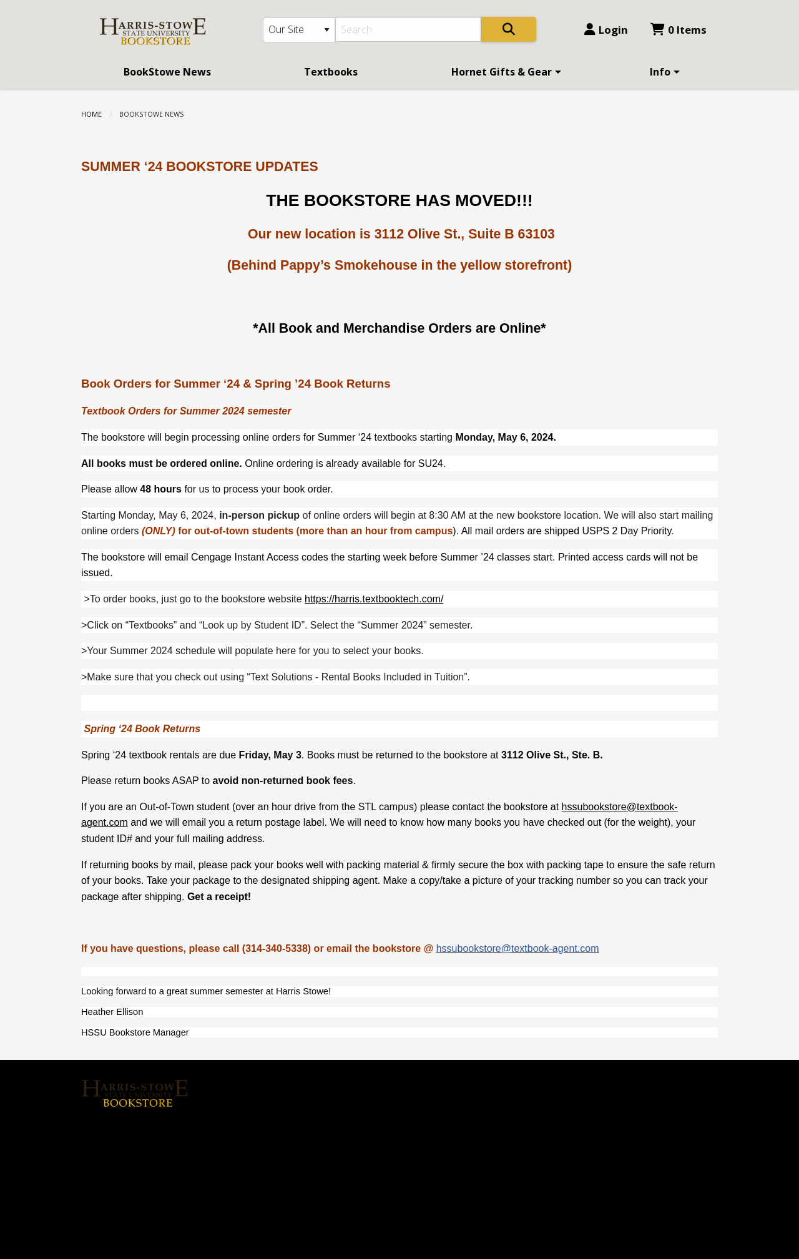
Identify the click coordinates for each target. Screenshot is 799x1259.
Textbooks (331, 72)
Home (91, 114)
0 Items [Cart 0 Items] (678, 29)
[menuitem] (167, 72)
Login (606, 29)
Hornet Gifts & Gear (501, 72)
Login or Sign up (290, 1119)
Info (660, 72)
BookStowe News (167, 72)
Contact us (270, 1140)
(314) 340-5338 (443, 1114)
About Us (267, 1077)
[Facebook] (96, 1135)
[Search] (408, 29)
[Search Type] (299, 29)
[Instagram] (123, 1135)
